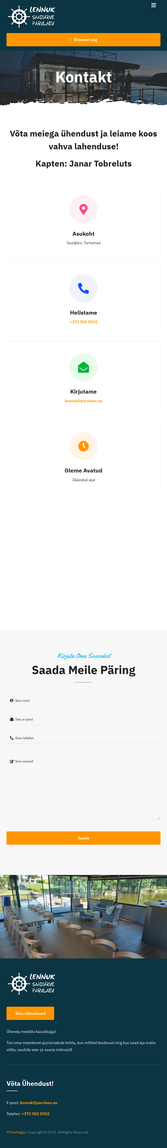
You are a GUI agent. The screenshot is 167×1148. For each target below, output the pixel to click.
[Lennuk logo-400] (34, 6)
